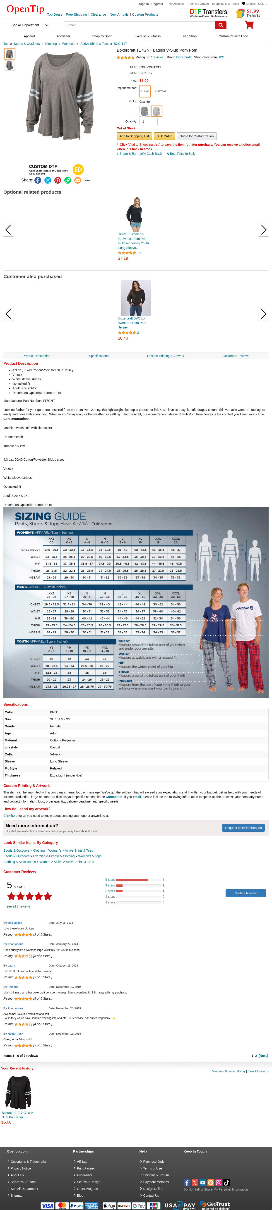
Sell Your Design (88, 1182)
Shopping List (221, 3)
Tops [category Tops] (98, 856)
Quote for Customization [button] (197, 136)
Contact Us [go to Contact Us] (151, 1195)
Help (236, 3)
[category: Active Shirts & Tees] (94, 43)
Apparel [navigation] (29, 36)
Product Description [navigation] (36, 356)
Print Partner (86, 1168)
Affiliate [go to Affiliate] (82, 1161)
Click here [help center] (10, 815)
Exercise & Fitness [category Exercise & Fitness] (46, 856)
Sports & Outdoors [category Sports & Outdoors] (16, 850)
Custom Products (145, 14)
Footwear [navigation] (63, 36)
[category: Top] (6, 43)
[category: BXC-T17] (120, 43)
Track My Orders (198, 3)
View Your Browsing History (229, 1071)
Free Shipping (76, 14)
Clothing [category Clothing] (39, 850)
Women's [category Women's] (54, 850)
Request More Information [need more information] (243, 828)
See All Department (25, 25)
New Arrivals (119, 14)
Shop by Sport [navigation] (102, 36)
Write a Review (246, 893)
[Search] (220, 25)
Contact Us (114, 797)
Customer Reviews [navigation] (236, 356)
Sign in (144, 4)
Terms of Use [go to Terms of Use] (152, 1168)
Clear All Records (258, 1071)
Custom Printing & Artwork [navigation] (165, 356)
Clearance (98, 14)
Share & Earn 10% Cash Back (140, 153)
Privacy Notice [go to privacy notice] (21, 1168)
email (137, 797)
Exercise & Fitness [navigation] (148, 36)
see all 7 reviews (18, 906)
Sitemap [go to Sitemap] (16, 1195)
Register (157, 4)
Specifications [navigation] (98, 356)
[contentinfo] (25, 9)
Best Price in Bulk (181, 153)
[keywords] (139, 25)
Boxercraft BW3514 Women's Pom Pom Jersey (132, 323)
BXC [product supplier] (221, 57)
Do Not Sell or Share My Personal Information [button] (216, 1189)
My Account (176, 3)
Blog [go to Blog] (80, 1195)
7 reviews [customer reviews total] (157, 57)
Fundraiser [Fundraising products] (84, 1175)
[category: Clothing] (51, 43)
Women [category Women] (44, 862)
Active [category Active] (58, 862)
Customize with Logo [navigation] (233, 36)
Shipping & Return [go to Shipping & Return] (156, 1175)
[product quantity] (149, 121)
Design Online (153, 1189)
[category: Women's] (68, 43)
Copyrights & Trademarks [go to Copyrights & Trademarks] (29, 1161)
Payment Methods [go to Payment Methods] (156, 1182)
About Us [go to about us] (17, 1175)
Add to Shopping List (134, 136)
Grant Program (87, 1189)
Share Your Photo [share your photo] (23, 1182)
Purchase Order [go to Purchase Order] (154, 1161)
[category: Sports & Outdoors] (27, 43)
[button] (254, 3)
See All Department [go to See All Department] (24, 1189)
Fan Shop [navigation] (190, 36)
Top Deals (54, 14)
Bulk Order (164, 136)
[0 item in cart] (249, 26)
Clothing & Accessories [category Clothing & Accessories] (19, 862)
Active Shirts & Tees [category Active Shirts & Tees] (79, 850)
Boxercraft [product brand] (183, 57)
